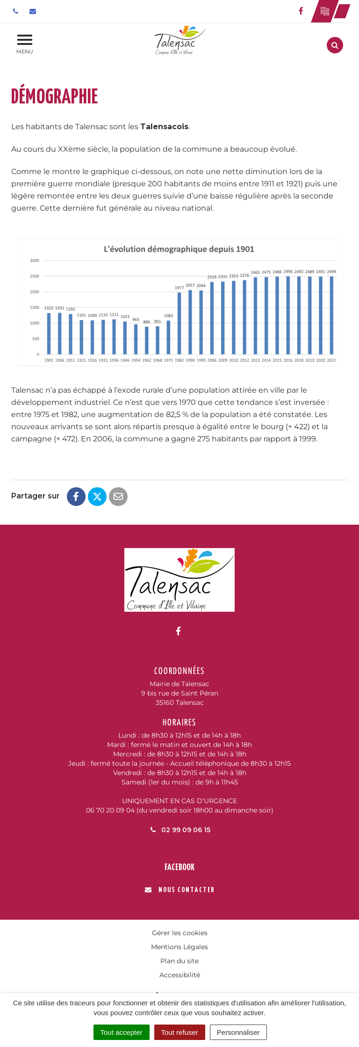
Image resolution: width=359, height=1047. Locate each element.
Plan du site (179, 961)
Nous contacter (180, 889)
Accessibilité (179, 975)
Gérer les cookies (180, 933)
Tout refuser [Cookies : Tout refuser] (179, 1032)
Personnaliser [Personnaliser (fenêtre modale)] (238, 1032)
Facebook (179, 867)
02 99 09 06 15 (179, 830)
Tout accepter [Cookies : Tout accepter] (122, 1032)
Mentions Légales (179, 947)
